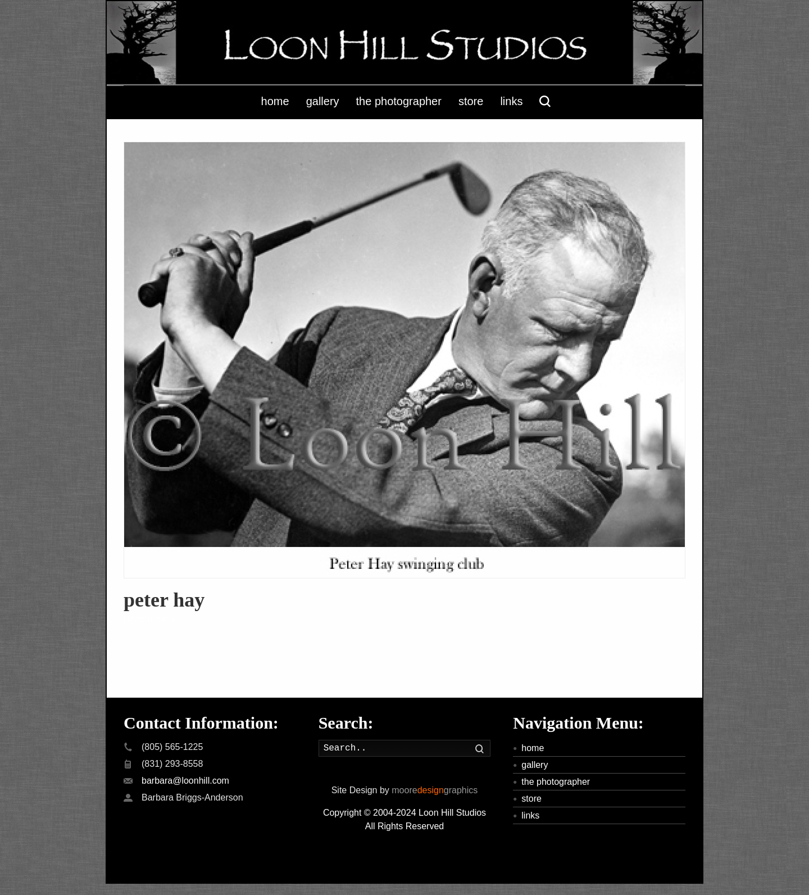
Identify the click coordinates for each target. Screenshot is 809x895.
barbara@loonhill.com (185, 780)
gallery (534, 765)
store (531, 798)
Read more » (150, 619)
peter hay (164, 600)
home (532, 748)
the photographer (555, 781)
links (530, 815)
